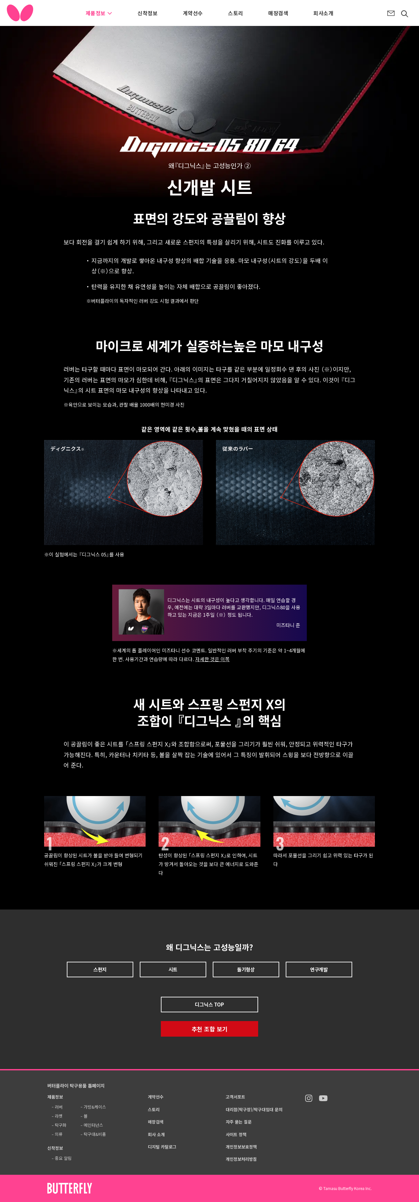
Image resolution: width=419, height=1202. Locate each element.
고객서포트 (235, 1097)
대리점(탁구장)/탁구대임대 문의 (254, 1109)
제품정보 (99, 13)
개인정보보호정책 (241, 1147)
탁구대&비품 (95, 1134)
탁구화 (60, 1125)
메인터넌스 (93, 1125)
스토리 (235, 13)
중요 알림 (63, 1158)
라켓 (59, 1116)
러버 (59, 1107)
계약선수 (193, 13)
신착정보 (148, 13)
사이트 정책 (236, 1134)
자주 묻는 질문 (239, 1122)
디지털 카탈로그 (162, 1147)
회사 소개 (156, 1134)
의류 (59, 1134)
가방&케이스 (95, 1107)
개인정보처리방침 (241, 1159)
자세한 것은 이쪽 (212, 659)
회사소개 (323, 13)
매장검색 (278, 13)
